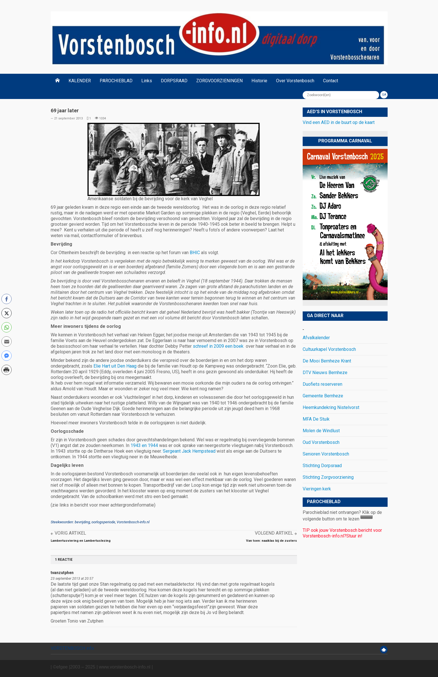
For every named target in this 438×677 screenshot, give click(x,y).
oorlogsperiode (103, 522)
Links (146, 80)
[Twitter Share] (6, 313)
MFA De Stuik (316, 419)
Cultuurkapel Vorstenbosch (329, 349)
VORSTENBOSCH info (72, 648)
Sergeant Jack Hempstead (189, 451)
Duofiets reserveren (322, 384)
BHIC (195, 252)
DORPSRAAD (174, 80)
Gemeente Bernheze (323, 395)
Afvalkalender (316, 337)
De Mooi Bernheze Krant (327, 361)
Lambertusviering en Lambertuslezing (80, 541)
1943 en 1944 (145, 445)
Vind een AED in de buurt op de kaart (339, 122)
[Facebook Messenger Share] (6, 356)
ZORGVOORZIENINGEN (219, 80)
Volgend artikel (274, 533)
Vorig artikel (70, 533)
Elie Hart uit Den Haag (114, 366)
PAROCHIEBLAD (116, 80)
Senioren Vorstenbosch (326, 454)
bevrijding (82, 522)
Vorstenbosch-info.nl (133, 522)
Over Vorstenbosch (295, 80)
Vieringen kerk (317, 489)
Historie (259, 80)
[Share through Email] (6, 341)
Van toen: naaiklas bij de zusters (271, 541)
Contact (330, 80)
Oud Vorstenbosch (321, 442)
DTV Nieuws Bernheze (325, 372)
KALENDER (80, 80)
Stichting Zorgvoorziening (328, 477)
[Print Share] (6, 370)
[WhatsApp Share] (6, 327)
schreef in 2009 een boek (219, 346)
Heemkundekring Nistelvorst (331, 407)
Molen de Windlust (321, 430)
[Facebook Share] (6, 299)
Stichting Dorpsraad (322, 465)
